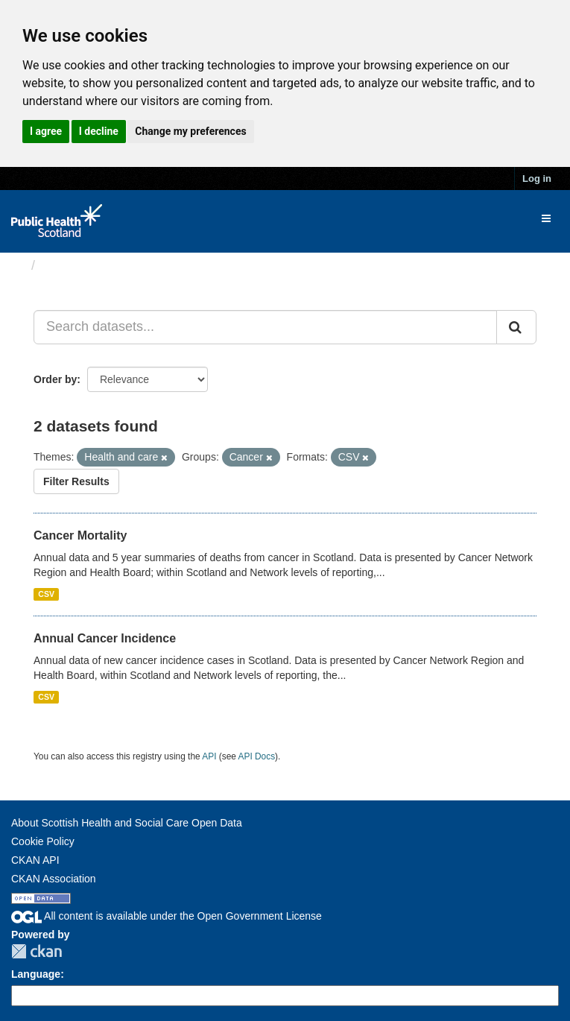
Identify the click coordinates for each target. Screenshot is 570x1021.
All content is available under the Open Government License (166, 916)
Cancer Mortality (80, 535)
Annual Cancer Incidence (105, 638)
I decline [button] (98, 131)
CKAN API (35, 860)
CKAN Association (53, 879)
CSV (46, 593)
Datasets (70, 265)
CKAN (36, 951)
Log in (536, 178)
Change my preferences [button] (190, 131)
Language (35, 974)
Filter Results (76, 481)
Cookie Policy (43, 841)
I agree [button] (46, 131)
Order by (55, 379)
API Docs (257, 756)
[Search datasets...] (265, 327)
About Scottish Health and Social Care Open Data (126, 823)
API (209, 756)
